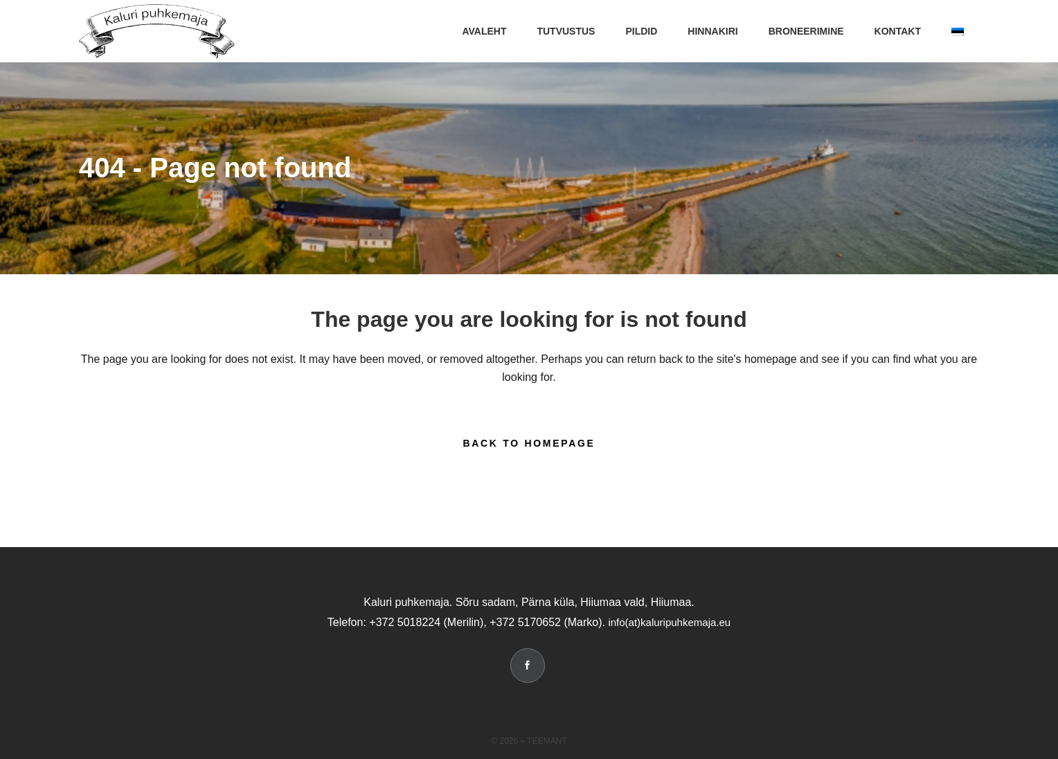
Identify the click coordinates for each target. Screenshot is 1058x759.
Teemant (546, 741)
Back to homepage (529, 443)
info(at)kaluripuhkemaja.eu (669, 622)
